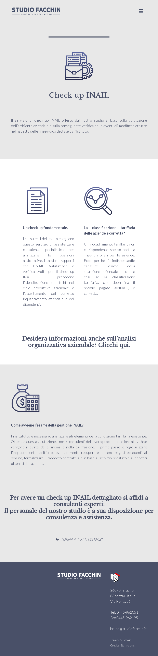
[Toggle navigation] (141, 11)
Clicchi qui (113, 345)
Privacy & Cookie (120, 640)
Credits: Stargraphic (122, 645)
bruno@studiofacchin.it (128, 628)
